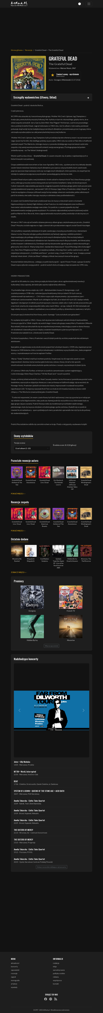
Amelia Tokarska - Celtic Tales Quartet (29, 800)
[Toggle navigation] (89, 4)
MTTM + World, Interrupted (25, 771)
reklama (56, 977)
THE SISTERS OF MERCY (23, 829)
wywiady (14, 987)
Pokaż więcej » (17, 494)
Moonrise (71, 640)
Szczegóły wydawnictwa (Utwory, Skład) (34, 97)
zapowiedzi (15, 970)
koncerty (14, 967)
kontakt (56, 984)
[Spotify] (50, 999)
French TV (71, 611)
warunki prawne (59, 970)
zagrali (13, 977)
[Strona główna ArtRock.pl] (19, 4)
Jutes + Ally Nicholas (22, 761)
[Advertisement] (51, 26)
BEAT (16, 781)
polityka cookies (59, 973)
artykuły (14, 984)
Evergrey (32, 611)
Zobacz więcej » (18, 572)
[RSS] (55, 999)
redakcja (56, 963)
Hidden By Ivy (32, 640)
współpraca (57, 980)
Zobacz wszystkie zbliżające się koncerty (51, 867)
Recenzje (28, 50)
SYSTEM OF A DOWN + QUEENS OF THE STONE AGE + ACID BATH (39, 790)
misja (55, 967)
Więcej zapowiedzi (51, 646)
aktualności (15, 963)
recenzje (14, 973)
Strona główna (17, 50)
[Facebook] (45, 999)
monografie (15, 980)
